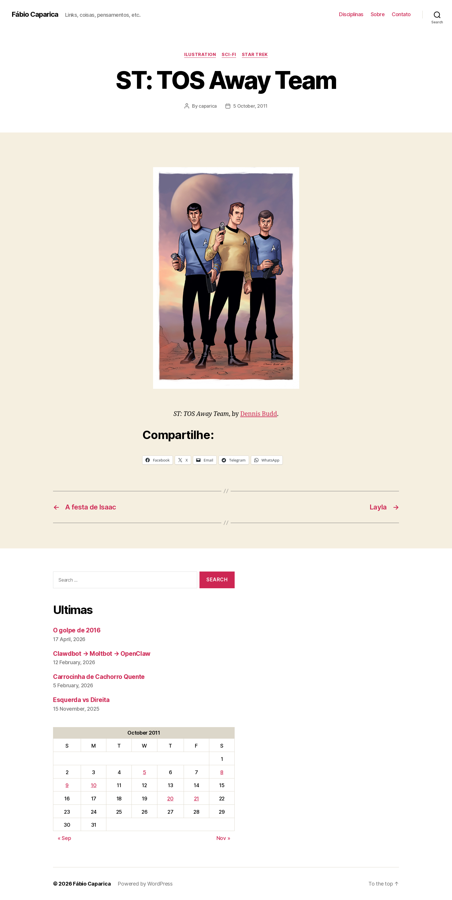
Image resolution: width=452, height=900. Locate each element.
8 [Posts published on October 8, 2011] (221, 772)
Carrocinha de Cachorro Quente (99, 676)
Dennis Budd (258, 414)
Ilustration (200, 54)
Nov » (223, 838)
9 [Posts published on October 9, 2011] (67, 785)
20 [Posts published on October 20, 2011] (170, 799)
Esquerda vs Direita (81, 699)
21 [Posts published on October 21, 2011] (196, 799)
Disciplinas (351, 14)
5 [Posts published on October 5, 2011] (144, 772)
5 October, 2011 (250, 106)
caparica (208, 106)
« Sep (64, 838)
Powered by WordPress (145, 884)
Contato (401, 14)
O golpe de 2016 (77, 630)
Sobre (378, 14)
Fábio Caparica (35, 14)
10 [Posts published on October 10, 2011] (93, 785)
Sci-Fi (229, 54)
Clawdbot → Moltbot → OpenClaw (101, 653)
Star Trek (255, 54)
